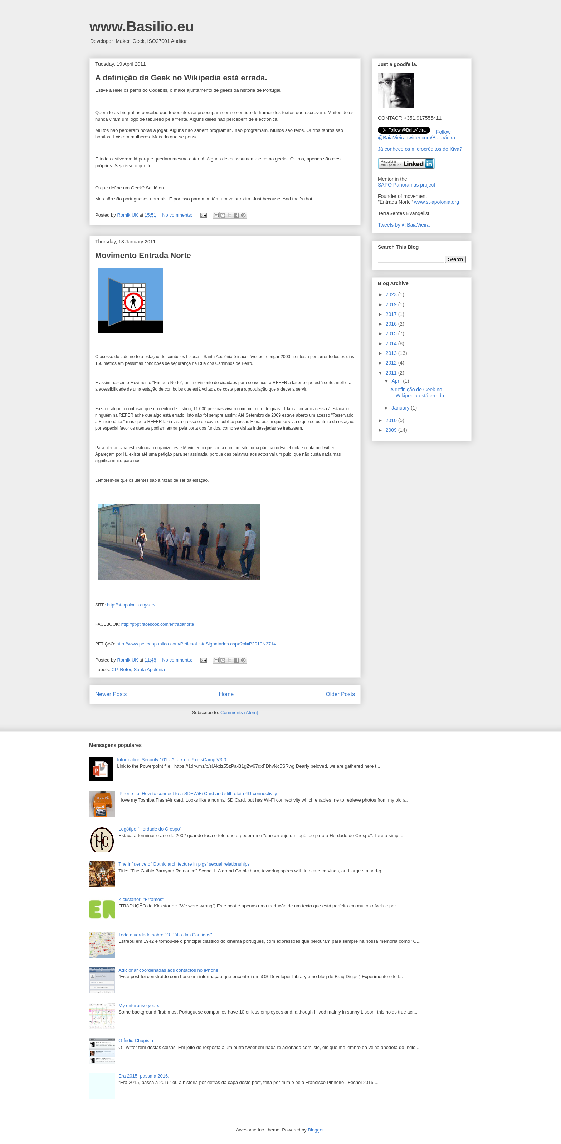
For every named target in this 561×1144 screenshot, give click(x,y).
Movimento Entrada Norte (143, 255)
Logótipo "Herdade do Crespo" (149, 829)
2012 (392, 363)
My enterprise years (138, 1005)
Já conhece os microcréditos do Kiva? (420, 149)
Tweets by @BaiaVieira (404, 225)
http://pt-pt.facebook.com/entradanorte (157, 624)
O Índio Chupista (135, 1040)
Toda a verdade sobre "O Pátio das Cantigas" (165, 934)
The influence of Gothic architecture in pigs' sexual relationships (184, 864)
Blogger (315, 1130)
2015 (392, 333)
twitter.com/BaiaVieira (431, 137)
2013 (392, 353)
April (397, 381)
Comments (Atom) (239, 712)
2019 (392, 304)
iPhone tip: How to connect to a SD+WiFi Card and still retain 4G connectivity (197, 793)
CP (114, 669)
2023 (392, 294)
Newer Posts (111, 694)
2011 (392, 373)
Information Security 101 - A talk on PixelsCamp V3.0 (171, 759)
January (401, 408)
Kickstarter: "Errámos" (141, 899)
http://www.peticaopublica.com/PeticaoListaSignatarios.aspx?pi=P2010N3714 (196, 644)
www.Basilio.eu (141, 26)
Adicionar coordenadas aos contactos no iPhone (168, 970)
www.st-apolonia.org (436, 202)
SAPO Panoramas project (406, 185)
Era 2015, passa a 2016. (143, 1076)
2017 (392, 314)
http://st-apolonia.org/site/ (131, 605)
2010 (392, 420)
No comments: (177, 215)
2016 (392, 324)
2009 (392, 430)
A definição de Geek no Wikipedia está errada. (181, 77)
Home (226, 694)
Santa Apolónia (149, 669)
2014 (392, 343)
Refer (125, 669)
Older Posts (340, 694)
